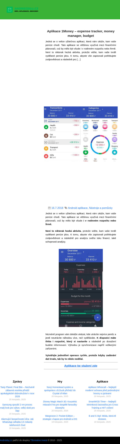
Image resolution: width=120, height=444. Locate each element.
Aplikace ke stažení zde (80, 365)
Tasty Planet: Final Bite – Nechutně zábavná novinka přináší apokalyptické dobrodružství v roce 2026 (17, 392)
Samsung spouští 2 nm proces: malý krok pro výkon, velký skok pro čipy (17, 407)
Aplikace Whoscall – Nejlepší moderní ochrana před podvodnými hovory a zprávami (102, 390)
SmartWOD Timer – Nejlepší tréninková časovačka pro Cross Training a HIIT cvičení (102, 404)
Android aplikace (78, 207)
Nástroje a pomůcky (100, 207)
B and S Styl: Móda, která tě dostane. (102, 417)
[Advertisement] (81, 84)
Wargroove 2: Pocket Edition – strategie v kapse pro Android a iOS (60, 417)
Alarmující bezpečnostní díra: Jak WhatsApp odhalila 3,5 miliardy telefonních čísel (17, 422)
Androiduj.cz (6, 440)
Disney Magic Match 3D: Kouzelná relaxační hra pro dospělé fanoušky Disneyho (60, 404)
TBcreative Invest (38, 440)
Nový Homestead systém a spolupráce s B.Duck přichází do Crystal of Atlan (60, 390)
